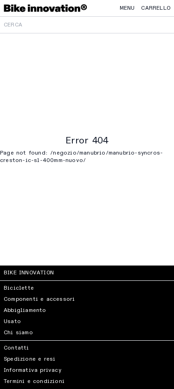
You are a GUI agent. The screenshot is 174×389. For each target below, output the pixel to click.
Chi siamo (18, 333)
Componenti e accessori (39, 299)
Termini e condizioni (34, 381)
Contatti (16, 348)
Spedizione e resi (29, 359)
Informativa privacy (32, 370)
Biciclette (19, 288)
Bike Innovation (29, 273)
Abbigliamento (25, 310)
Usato (12, 321)
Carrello (155, 8)
